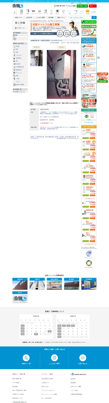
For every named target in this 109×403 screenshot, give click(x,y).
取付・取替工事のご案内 (19, 390)
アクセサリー (19, 55)
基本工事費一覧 (16, 378)
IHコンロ (39, 11)
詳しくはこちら (85, 137)
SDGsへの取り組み (88, 267)
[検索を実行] (94, 17)
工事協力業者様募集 (76, 394)
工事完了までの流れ (18, 394)
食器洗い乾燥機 (20, 84)
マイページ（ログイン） (48, 390)
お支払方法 (29, 17)
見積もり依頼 (82, 6)
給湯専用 (49, 128)
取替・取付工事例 (71, 42)
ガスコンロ (33, 11)
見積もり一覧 (26, 359)
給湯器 (21, 11)
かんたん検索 (70, 6)
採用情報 (73, 382)
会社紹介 (73, 378)
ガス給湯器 (56, 127)
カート (93, 6)
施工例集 (51, 17)
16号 (41, 127)
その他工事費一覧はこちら (90, 244)
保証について (61, 17)
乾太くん (57, 11)
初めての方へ (45, 386)
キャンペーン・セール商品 (49, 394)
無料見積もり (92, 137)
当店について (18, 17)
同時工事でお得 (59, 6)
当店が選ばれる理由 (47, 378)
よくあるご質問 (40, 17)
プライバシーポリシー (89, 257)
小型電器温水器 (20, 66)
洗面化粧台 (18, 58)
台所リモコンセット (64, 127)
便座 (69, 11)
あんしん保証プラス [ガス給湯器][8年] (49, 116)
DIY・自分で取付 (46, 398)
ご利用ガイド (45, 382)
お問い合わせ (82, 359)
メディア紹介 (74, 390)
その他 (93, 12)
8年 (43, 127)
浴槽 (17, 75)
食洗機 (27, 11)
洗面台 (51, 11)
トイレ (63, 11)
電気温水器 (18, 70)
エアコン (81, 11)
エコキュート (15, 11)
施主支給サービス (17, 398)
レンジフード (45, 11)
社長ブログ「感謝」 (76, 386)
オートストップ (49, 127)
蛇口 (75, 11)
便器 (17, 49)
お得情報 (87, 11)
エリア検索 (15, 382)
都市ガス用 (55, 128)
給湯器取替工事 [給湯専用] (47, 120)
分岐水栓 (18, 64)
